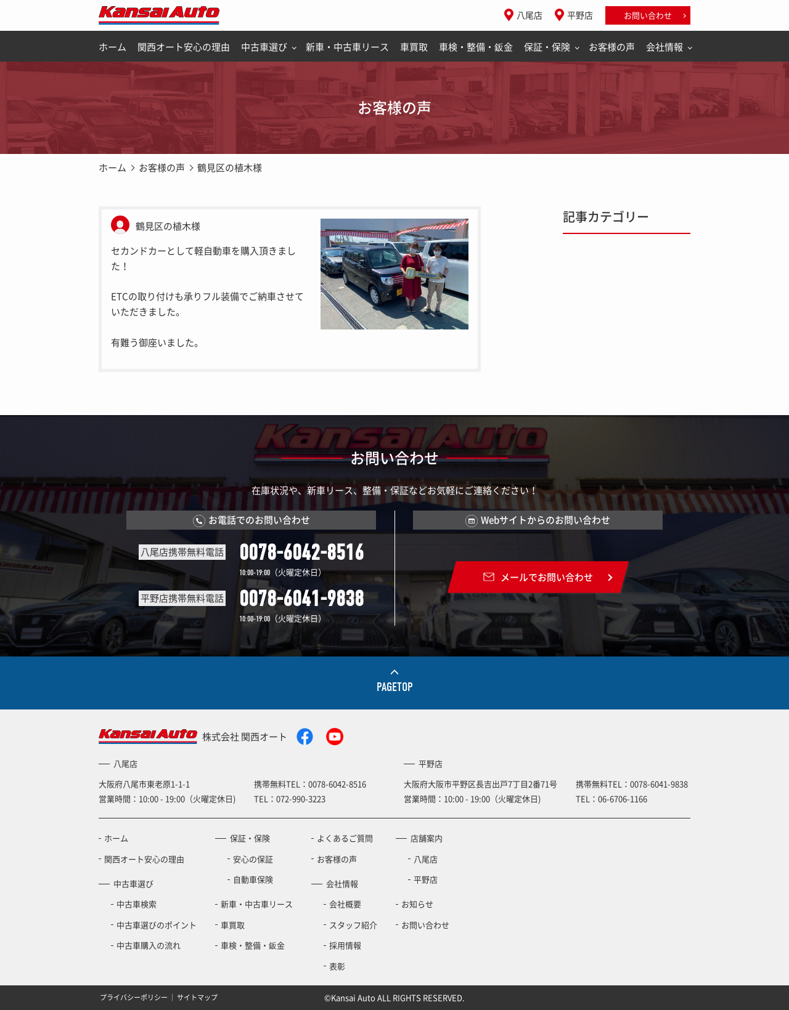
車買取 (414, 47)
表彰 (337, 966)
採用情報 (345, 945)
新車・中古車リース (347, 47)
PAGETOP (395, 687)
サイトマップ (197, 997)
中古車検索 (137, 904)
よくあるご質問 (345, 838)
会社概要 (345, 904)
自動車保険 (253, 879)
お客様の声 (612, 47)
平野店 (580, 15)
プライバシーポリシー (134, 997)
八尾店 (529, 15)
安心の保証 (253, 859)
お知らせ (417, 904)
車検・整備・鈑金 (476, 47)
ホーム (112, 47)
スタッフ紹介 (353, 925)
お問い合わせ (648, 15)
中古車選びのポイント (157, 925)
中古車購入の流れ (149, 945)
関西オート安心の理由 (183, 47)
